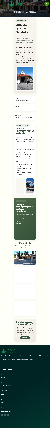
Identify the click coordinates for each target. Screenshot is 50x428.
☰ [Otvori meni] (46, 3)
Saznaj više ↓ (25, 338)
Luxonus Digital (36, 424)
